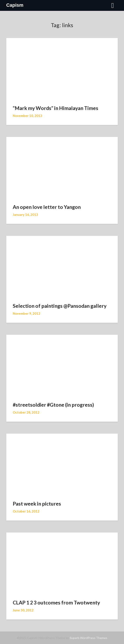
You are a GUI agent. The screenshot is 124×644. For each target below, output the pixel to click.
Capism (14, 5)
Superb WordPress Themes (88, 638)
